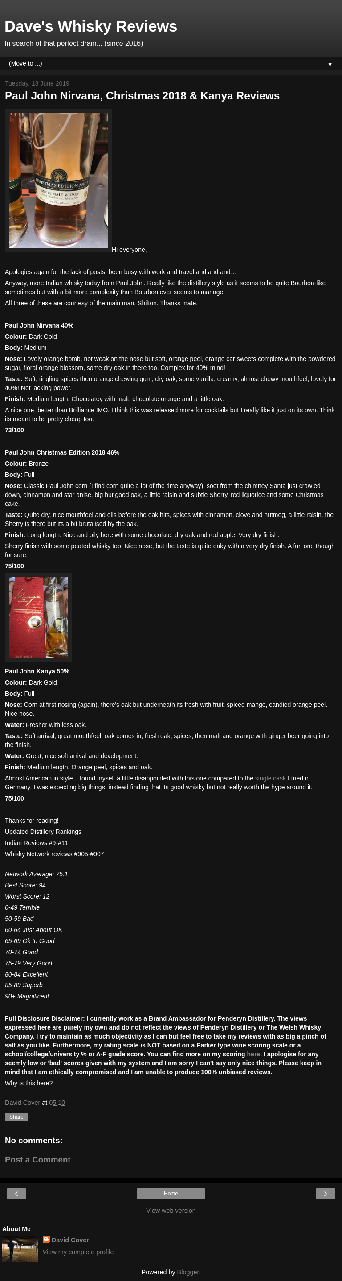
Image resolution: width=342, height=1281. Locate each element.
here (254, 1054)
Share (16, 1117)
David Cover (70, 1240)
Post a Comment (38, 1159)
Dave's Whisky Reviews (90, 26)
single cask (270, 778)
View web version (171, 1210)
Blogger (188, 1272)
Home (171, 1194)
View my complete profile (78, 1252)
